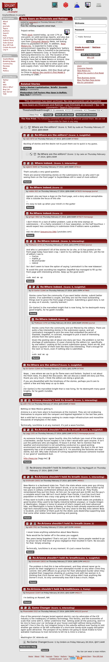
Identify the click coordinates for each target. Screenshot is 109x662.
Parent (27, 148)
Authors (6, 31)
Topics (5, 29)
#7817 (75, 434)
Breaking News (9, 61)
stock (79, 66)
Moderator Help (28, 647)
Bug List (6, 89)
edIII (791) (27, 405)
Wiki (4, 85)
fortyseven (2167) (33, 593)
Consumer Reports (85, 68)
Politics (6, 71)
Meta (5, 68)
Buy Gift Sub (8, 45)
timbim (63, 643)
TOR (4, 94)
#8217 (78, 593)
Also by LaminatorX (85, 82)
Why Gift (90, 58)
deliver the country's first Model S (48, 72)
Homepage (86, 191)
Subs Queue (8, 43)
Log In (5, 50)
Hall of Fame (8, 38)
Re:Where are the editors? (51, 135)
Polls (5, 36)
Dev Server (7, 92)
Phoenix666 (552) (30, 612)
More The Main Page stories (88, 80)
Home (30, 657)
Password (79, 30)
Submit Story (8, 40)
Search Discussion (70, 107)
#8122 (78, 612)
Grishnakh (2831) (33, 481)
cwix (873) (30, 139)
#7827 (80, 217)
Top (97, 105)
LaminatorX (33, 22)
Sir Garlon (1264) (38, 291)
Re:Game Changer (37, 642)
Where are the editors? (44, 127)
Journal (95, 191)
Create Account (9, 47)
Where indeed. (44, 163)
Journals (6, 26)
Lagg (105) (30, 434)
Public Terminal (83, 37)
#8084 (77, 528)
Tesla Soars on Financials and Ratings (44, 18)
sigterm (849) (31, 167)
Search (6, 33)
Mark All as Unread (86, 115)
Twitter (5, 80)
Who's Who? (8, 87)
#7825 (78, 191)
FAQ (4, 24)
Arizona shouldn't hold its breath (52, 400)
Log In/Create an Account (79, 105)
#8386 (85, 323)
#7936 (80, 369)
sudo (78, 127)
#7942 (82, 245)
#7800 (75, 139)
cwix (82, 154)
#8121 (86, 562)
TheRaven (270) (35, 245)
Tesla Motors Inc (84, 71)
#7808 (72, 405)
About (5, 22)
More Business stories (86, 78)
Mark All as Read (64, 115)
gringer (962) (34, 217)
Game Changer (41, 608)
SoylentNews (10, 7)
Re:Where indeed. (41, 187)
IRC (4, 82)
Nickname (79, 23)
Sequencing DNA (48, 232)
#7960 (86, 291)
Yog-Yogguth (87, 468)
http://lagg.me (30, 459)
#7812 (77, 167)
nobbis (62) (33, 191)
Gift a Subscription (90, 55)
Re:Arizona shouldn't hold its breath (57, 430)
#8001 (80, 481)
